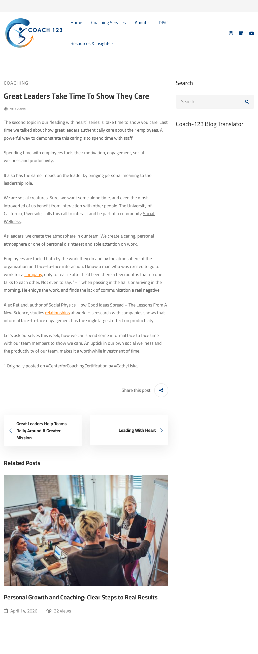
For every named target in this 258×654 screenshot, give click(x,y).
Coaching (16, 83)
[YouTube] (252, 33)
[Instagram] (231, 33)
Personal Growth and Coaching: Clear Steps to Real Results (80, 597)
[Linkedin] (241, 33)
